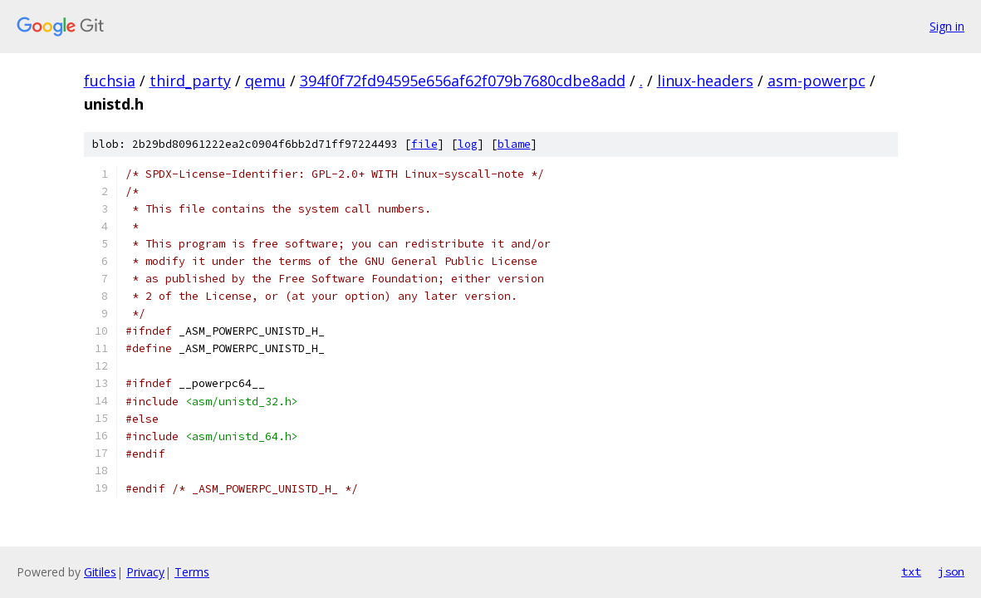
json (951, 571)
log (468, 144)
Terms (191, 572)
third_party (190, 81)
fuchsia (109, 81)
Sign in (946, 26)
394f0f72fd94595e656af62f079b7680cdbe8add (462, 81)
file (424, 144)
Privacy (145, 572)
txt (911, 571)
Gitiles (100, 572)
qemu (265, 81)
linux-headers (705, 81)
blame (514, 144)
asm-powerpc (817, 81)
